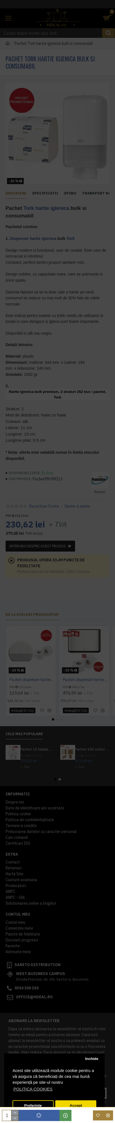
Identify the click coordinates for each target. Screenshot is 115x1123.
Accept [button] (76, 1105)
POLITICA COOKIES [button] (32, 1089)
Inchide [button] (91, 1059)
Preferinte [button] (33, 1105)
